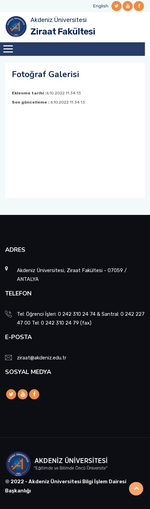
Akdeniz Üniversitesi (58, 20)
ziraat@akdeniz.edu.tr (41, 358)
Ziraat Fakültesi (62, 31)
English (100, 5)
